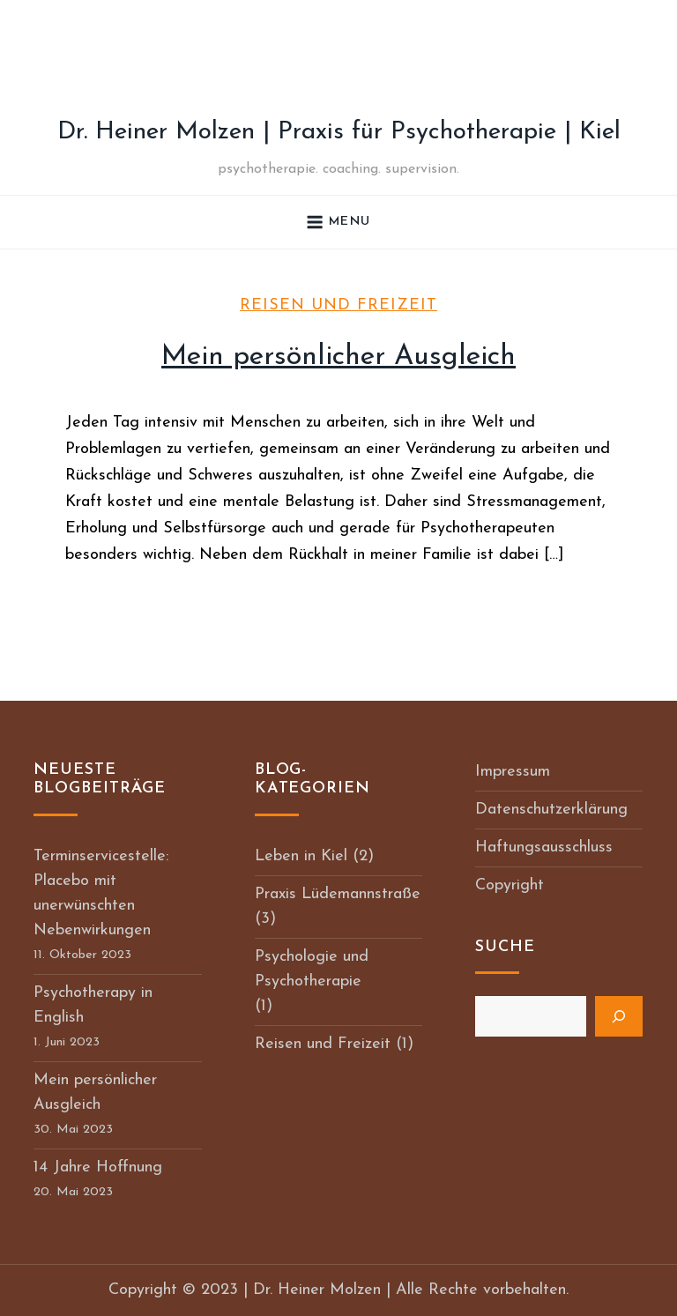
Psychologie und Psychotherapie (311, 969)
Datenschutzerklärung (551, 809)
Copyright (509, 885)
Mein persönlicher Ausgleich (338, 357)
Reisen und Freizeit (338, 305)
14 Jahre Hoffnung (97, 1167)
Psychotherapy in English (93, 1005)
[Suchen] (619, 1016)
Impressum (512, 771)
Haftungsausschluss (544, 847)
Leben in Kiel (301, 856)
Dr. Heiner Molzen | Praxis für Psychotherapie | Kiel (339, 132)
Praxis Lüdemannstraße (337, 894)
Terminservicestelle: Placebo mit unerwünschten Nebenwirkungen (100, 893)
